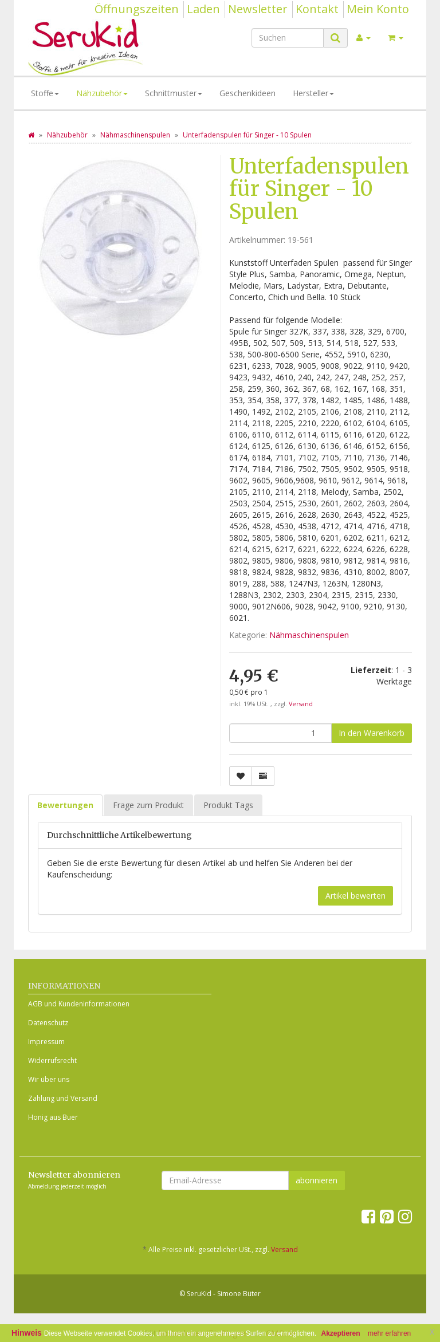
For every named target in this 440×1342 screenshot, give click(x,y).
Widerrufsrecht (52, 1060)
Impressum (46, 1041)
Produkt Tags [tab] (228, 805)
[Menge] (280, 733)
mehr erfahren (389, 1333)
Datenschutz (48, 1023)
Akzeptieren (340, 1333)
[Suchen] (288, 38)
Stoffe (45, 93)
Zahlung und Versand (62, 1098)
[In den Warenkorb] (371, 733)
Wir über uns (48, 1079)
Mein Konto (378, 9)
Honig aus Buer (53, 1117)
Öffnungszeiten (137, 9)
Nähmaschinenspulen (309, 634)
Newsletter (258, 9)
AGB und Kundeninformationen (78, 1004)
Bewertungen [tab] (65, 805)
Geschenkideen (247, 93)
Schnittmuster (173, 93)
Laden (203, 9)
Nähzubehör (102, 93)
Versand (301, 704)
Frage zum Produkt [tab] (148, 805)
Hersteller (313, 93)
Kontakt (317, 9)
